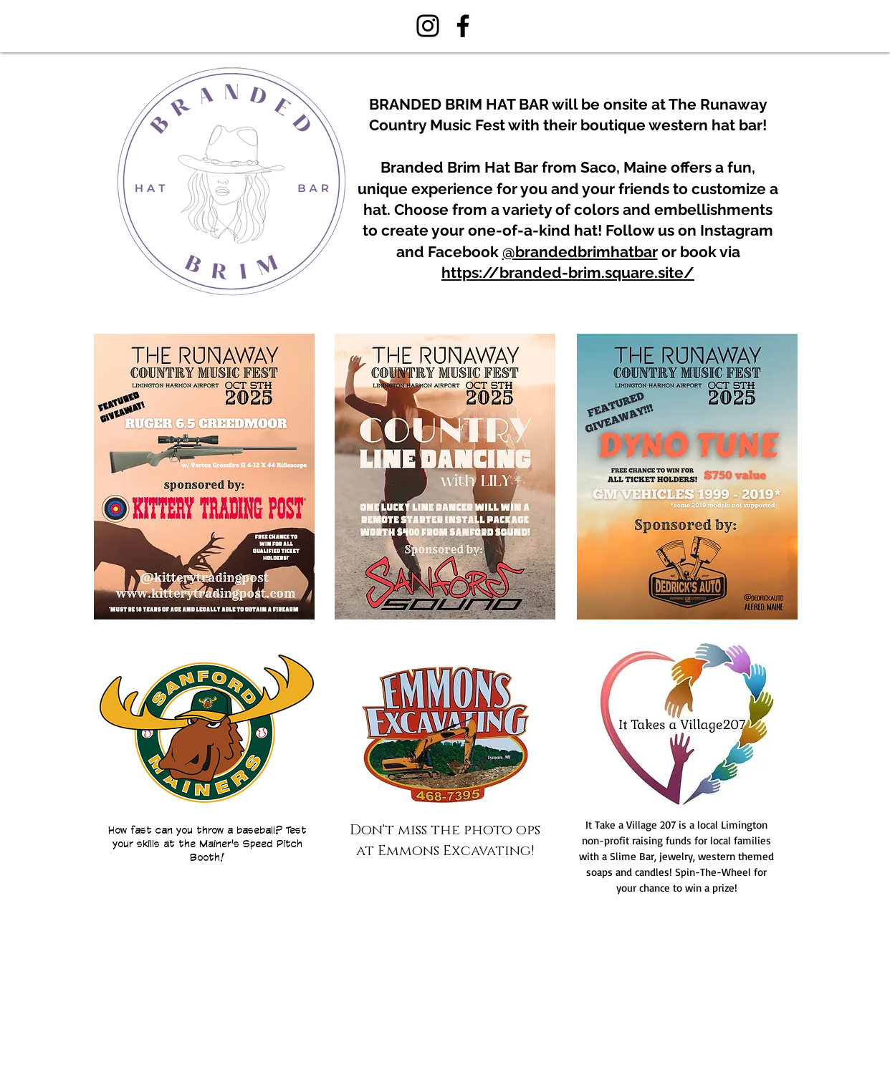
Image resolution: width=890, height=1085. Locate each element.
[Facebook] (463, 26)
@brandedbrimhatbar (580, 252)
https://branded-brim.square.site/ (567, 272)
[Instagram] (428, 26)
